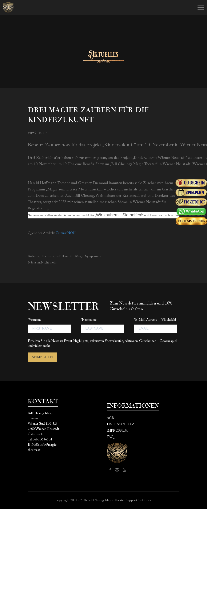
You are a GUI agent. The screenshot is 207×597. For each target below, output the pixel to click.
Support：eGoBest (139, 500)
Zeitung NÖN (66, 233)
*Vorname (34, 320)
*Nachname (88, 320)
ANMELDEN (42, 357)
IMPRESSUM (117, 430)
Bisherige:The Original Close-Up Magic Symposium (64, 256)
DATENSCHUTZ (120, 424)
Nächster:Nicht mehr (42, 262)
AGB (110, 418)
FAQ (110, 437)
